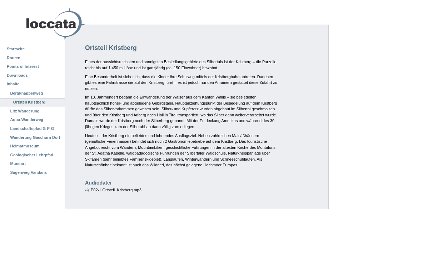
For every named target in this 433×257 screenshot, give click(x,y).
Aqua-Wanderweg (27, 119)
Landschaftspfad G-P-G (32, 128)
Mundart (18, 163)
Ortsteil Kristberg (29, 102)
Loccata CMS (37, 23)
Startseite (16, 49)
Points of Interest (23, 66)
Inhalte (13, 84)
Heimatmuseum (25, 146)
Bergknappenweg (26, 93)
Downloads (17, 75)
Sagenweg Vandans (28, 172)
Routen (13, 58)
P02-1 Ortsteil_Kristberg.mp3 (116, 190)
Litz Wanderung (25, 111)
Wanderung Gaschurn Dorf (35, 137)
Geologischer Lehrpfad (31, 155)
